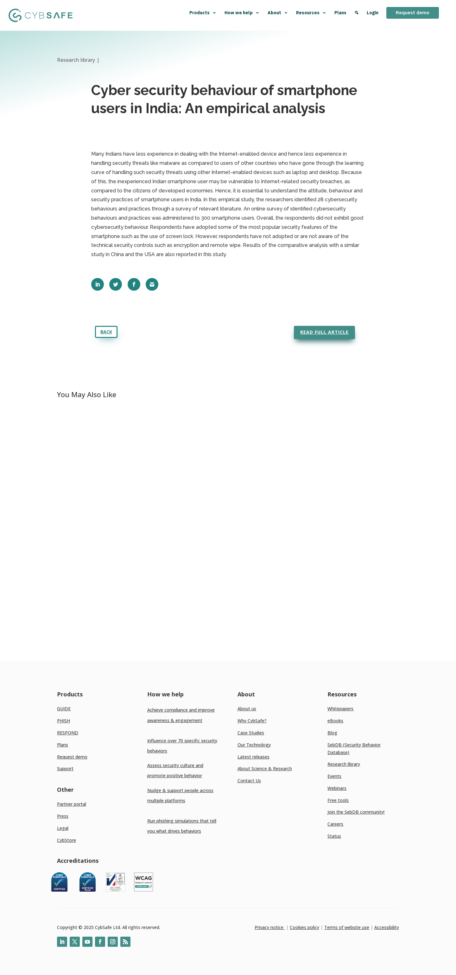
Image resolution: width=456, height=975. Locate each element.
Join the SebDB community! (355, 812)
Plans (340, 13)
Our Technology (254, 745)
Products (203, 12)
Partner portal (71, 804)
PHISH (63, 721)
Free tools (338, 800)
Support (65, 768)
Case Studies (251, 733)
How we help (242, 12)
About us (247, 709)
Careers (335, 824)
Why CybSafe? (252, 721)
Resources (311, 12)
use (365, 927)
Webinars (336, 788)
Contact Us (249, 781)
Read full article (324, 332)
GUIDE (64, 709)
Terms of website (342, 927)
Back (106, 332)
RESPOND (67, 733)
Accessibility (386, 927)
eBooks (335, 721)
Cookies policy (304, 927)
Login (372, 13)
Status (334, 836)
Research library (343, 764)
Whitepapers (340, 709)
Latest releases (253, 757)
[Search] (356, 15)
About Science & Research (265, 768)
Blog (332, 733)
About (278, 12)
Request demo (412, 13)
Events (334, 776)
